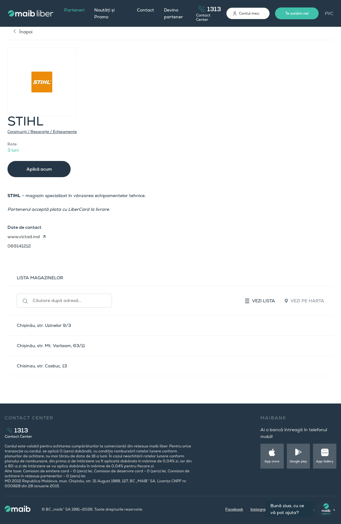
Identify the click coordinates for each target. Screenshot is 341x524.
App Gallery (325, 461)
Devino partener (173, 13)
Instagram (259, 509)
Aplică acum (39, 169)
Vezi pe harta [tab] (304, 301)
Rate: (12, 144)
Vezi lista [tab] (260, 301)
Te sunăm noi (297, 13)
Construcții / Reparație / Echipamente (42, 131)
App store (271, 461)
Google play (298, 461)
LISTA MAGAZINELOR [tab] (40, 278)
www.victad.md (23, 236)
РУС (329, 13)
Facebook (234, 509)
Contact (145, 10)
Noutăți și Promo (104, 13)
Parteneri (74, 10)
